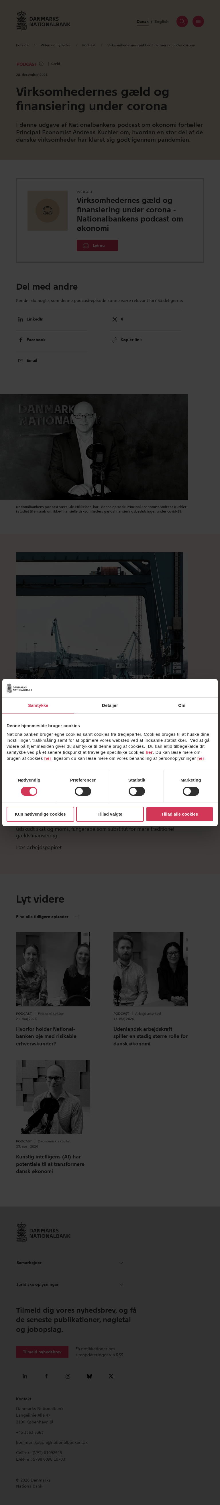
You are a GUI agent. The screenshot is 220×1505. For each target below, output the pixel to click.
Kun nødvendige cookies (40, 814)
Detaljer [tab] (110, 705)
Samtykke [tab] (38, 705)
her (149, 752)
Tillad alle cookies (179, 814)
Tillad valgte (110, 814)
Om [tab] (181, 705)
